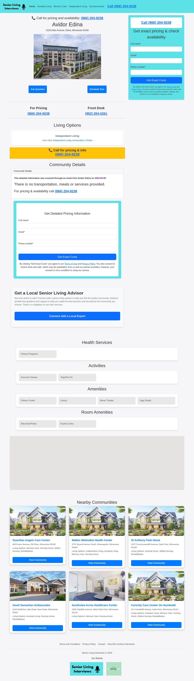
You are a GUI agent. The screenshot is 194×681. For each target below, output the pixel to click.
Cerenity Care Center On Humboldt (153, 605)
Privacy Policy (88, 264)
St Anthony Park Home (145, 540)
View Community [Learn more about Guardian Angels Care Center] (37, 560)
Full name (23, 220)
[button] (97, 460)
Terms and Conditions (69, 644)
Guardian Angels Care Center (31, 540)
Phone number (25, 243)
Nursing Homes (96, 6)
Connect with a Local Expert (67, 316)
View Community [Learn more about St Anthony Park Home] (156, 563)
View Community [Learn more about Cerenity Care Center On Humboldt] (156, 625)
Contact (101, 644)
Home (32, 6)
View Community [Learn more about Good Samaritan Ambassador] (37, 628)
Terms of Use (70, 264)
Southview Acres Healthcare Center (94, 605)
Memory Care (60, 6)
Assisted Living (44, 6)
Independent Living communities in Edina (72, 140)
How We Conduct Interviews (121, 644)
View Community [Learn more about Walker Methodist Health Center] (97, 563)
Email (21, 232)
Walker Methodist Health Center (92, 540)
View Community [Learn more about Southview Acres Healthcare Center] (97, 625)
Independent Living (78, 6)
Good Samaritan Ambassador (31, 605)
